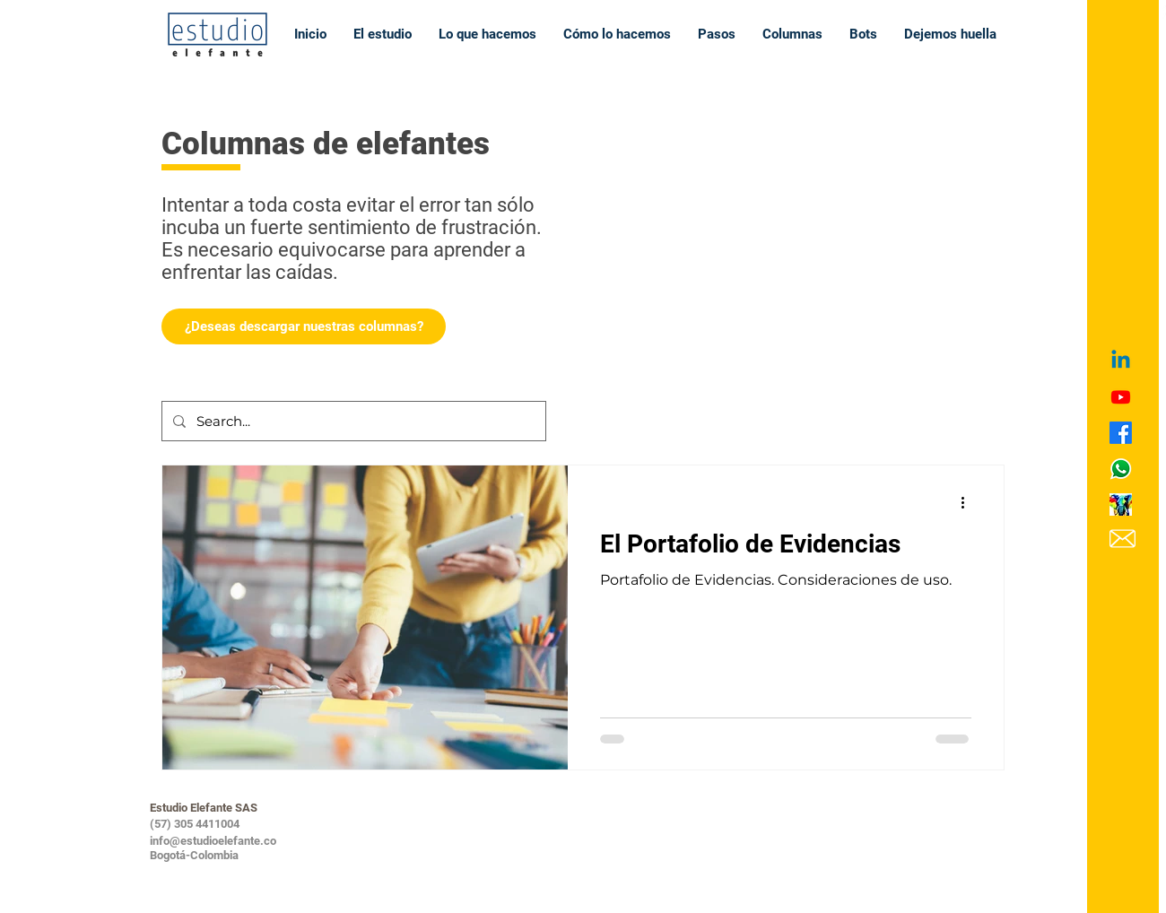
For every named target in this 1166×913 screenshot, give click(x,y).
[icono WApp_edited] (1120, 468)
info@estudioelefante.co (213, 841)
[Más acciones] (968, 502)
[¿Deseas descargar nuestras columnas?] (303, 326)
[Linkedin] (1120, 361)
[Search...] (352, 421)
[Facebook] (1120, 433)
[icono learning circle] (1120, 504)
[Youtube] (1120, 397)
